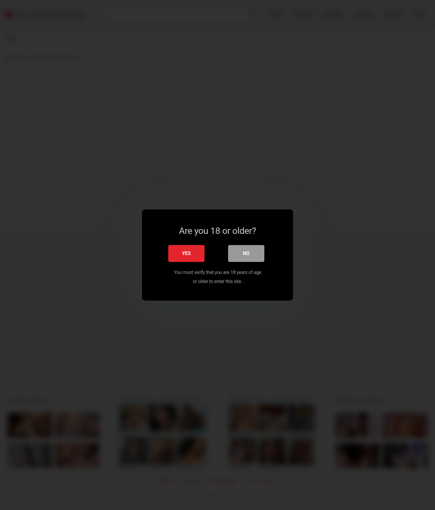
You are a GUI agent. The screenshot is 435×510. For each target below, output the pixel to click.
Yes (186, 253)
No (246, 253)
